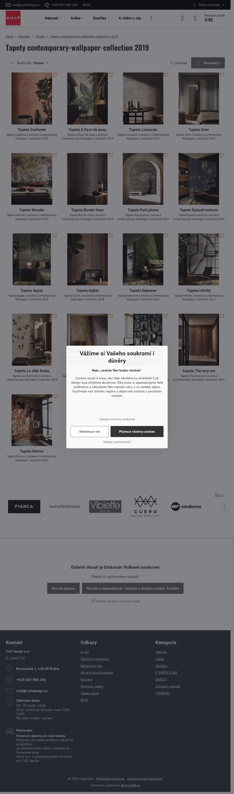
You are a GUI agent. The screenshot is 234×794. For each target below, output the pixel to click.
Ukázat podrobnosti (117, 442)
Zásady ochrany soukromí (117, 419)
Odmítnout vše (89, 431)
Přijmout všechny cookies (137, 431)
